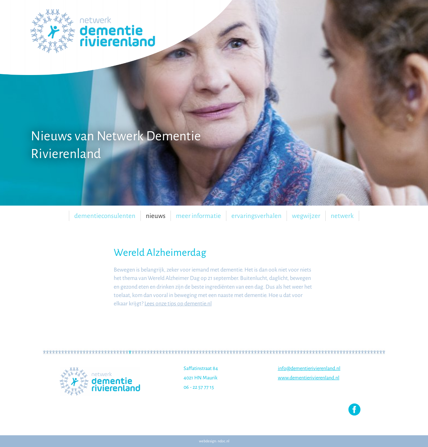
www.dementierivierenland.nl (308, 377)
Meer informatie (198, 215)
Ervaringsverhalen (256, 215)
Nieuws (156, 215)
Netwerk (342, 215)
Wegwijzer (306, 215)
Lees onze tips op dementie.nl (178, 304)
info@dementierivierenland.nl (309, 368)
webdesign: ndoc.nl (214, 441)
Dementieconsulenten (104, 215)
